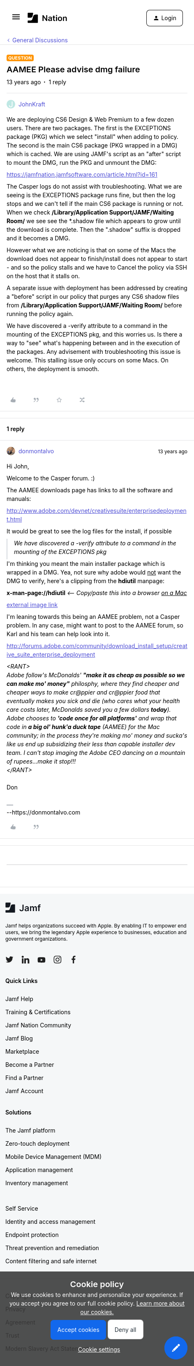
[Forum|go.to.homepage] (47, 18)
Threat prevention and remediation (52, 1247)
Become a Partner (29, 1064)
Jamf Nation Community (38, 1025)
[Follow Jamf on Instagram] (57, 959)
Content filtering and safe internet (51, 1261)
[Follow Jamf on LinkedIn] (25, 959)
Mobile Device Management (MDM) (53, 1156)
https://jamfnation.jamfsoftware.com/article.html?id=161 (82, 174)
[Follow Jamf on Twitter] (9, 959)
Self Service (21, 1208)
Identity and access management (50, 1221)
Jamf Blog (19, 1038)
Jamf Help (19, 998)
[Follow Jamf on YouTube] (41, 959)
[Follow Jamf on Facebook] (73, 959)
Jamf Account (24, 1090)
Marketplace (22, 1051)
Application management (39, 1169)
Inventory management (36, 1182)
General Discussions (40, 40)
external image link (32, 604)
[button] (16, 19)
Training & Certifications (38, 1011)
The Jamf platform (30, 1130)
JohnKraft (31, 104)
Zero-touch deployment (37, 1143)
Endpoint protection (32, 1234)
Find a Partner (24, 1077)
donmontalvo (36, 451)
